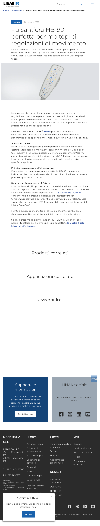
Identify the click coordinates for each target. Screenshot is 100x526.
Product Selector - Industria (36, 487)
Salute (53, 451)
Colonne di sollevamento (34, 450)
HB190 (47, 131)
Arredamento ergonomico (57, 461)
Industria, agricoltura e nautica (60, 445)
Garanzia (86, 514)
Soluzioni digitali (35, 475)
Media (76, 457)
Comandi (31, 467)
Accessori (31, 471)
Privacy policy (74, 514)
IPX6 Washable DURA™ (67, 192)
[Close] (51, 497)
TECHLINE (55, 491)
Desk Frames (33, 480)
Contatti (77, 444)
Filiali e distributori (82, 452)
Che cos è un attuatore (80, 462)
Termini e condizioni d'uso (56, 514)
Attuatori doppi (35, 455)
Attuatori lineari (35, 444)
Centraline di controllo (33, 461)
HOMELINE (56, 495)
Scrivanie (54, 455)
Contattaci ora (25, 414)
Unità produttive (82, 448)
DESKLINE (55, 486)
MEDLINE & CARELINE (56, 481)
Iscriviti (29, 514)
